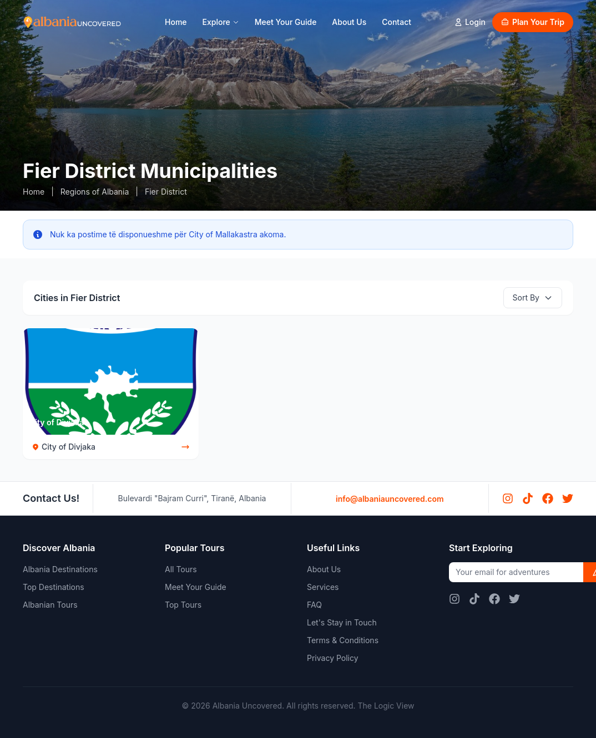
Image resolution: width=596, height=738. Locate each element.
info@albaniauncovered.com (390, 498)
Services (323, 587)
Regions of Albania (94, 191)
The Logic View (385, 705)
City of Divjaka (56, 422)
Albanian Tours (50, 604)
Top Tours (183, 604)
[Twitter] (567, 498)
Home (176, 22)
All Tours (181, 569)
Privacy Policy (332, 658)
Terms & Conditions (342, 640)
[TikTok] (527, 498)
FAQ (314, 604)
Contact (396, 22)
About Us (349, 22)
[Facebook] (547, 498)
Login (470, 22)
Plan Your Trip (532, 22)
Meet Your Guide (286, 22)
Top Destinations (53, 587)
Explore (221, 22)
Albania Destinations (60, 569)
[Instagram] (507, 498)
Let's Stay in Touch (342, 622)
